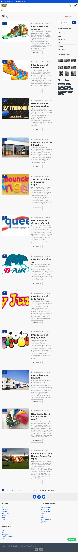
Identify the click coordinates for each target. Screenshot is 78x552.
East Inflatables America (39, 27)
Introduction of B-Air (41, 260)
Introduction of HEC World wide (40, 105)
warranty (61, 94)
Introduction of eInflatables (39, 66)
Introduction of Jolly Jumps (39, 297)
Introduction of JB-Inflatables (41, 143)
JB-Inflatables (62, 91)
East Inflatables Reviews (39, 376)
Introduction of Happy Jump (39, 336)
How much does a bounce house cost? (40, 416)
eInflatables (62, 86)
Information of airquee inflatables (41, 222)
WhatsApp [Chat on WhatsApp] (72, 539)
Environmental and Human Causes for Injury (41, 456)
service (70, 91)
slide (71, 89)
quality (68, 84)
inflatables (61, 84)
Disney (69, 86)
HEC (60, 89)
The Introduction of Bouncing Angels (40, 182)
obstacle (65, 89)
